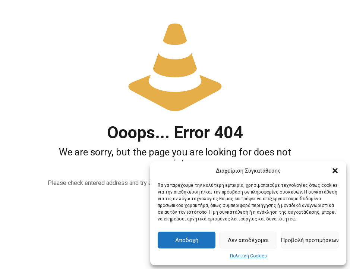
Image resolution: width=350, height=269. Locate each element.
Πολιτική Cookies (248, 256)
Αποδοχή (186, 240)
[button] (335, 170)
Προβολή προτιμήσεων (310, 240)
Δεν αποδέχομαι (248, 240)
